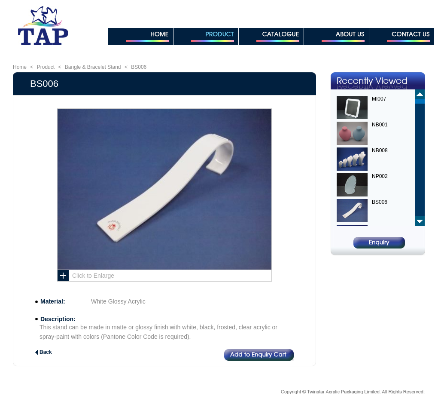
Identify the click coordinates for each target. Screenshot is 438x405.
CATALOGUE (271, 36)
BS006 (138, 67)
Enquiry (379, 243)
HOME (140, 36)
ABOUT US (336, 36)
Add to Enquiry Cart (259, 355)
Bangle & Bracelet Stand (93, 67)
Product (46, 67)
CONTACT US (401, 36)
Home (20, 67)
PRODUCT (205, 36)
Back (46, 352)
